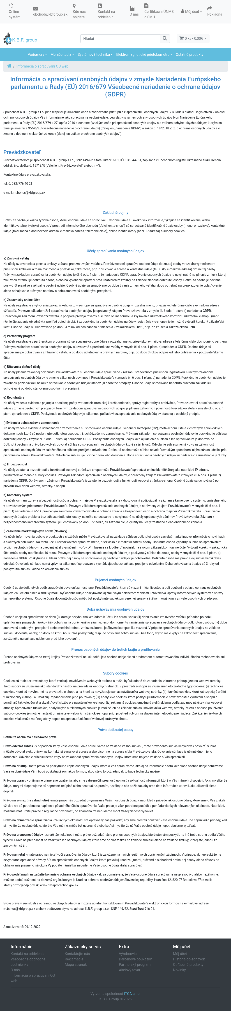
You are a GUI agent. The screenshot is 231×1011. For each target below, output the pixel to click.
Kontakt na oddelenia (27, 954)
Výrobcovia (128, 954)
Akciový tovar (129, 970)
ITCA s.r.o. (132, 994)
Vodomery (36, 54)
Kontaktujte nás (77, 954)
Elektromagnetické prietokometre (142, 54)
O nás (15, 970)
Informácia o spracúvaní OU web (42, 66)
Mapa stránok (76, 964)
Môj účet (180, 954)
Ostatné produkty (189, 54)
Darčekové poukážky (135, 959)
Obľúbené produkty (188, 964)
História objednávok (189, 959)
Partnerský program (135, 964)
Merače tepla (61, 54)
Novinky (179, 970)
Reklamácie (74, 959)
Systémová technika (94, 54)
